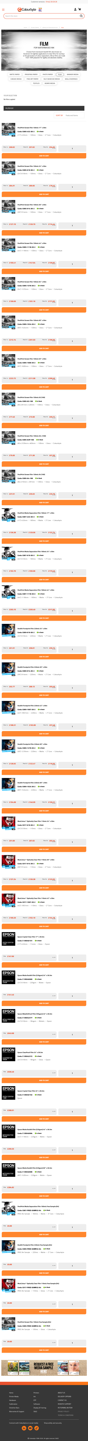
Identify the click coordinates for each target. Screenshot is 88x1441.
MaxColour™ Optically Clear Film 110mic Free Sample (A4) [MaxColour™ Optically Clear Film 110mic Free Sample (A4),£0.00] (38, 1283)
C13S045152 (27, 1095)
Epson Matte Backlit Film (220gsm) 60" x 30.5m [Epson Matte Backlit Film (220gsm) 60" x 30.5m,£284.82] (35, 1168)
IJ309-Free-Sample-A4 (31, 1249)
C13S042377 (27, 1018)
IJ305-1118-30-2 (29, 247)
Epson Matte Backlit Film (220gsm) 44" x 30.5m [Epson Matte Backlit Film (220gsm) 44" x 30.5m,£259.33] (35, 1129)
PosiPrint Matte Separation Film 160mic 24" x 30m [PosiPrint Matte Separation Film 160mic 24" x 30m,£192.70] (36, 551)
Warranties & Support (16, 1411)
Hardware (12, 1400)
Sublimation (13, 1404)
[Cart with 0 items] (79, 9)
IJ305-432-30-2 (28, 131)
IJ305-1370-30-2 (29, 285)
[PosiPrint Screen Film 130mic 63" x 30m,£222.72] (8, 361)
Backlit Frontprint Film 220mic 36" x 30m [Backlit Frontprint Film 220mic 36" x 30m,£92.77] (32, 667)
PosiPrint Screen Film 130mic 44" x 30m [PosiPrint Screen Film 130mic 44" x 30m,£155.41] (32, 243)
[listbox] (74, 115)
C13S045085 (27, 1172)
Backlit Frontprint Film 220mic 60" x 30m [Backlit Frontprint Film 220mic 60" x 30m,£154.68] (32, 783)
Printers (36, 1392)
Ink (35, 1396)
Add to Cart (44, 155)
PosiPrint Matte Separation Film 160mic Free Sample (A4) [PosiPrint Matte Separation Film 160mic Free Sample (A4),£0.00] (38, 1206)
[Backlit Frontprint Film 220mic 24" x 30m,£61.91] (8, 630)
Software (37, 1404)
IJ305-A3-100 (27, 401)
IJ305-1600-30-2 (29, 363)
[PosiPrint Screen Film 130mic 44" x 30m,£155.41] (8, 245)
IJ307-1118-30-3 (29, 594)
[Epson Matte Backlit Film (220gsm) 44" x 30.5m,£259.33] (8, 1131)
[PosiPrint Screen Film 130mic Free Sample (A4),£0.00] (8, 1324)
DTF (35, 1400)
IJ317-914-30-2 (28, 863)
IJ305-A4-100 (27, 478)
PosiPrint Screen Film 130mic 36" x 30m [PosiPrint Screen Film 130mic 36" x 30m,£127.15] (32, 205)
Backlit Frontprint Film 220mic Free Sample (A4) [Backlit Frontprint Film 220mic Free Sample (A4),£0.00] (35, 1245)
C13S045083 (27, 979)
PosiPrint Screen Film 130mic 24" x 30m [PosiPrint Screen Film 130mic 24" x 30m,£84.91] (32, 166)
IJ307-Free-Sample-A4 (31, 1210)
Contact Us (62, 1400)
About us (61, 1392)
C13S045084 (27, 1133)
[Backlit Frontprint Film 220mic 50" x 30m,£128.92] (8, 746)
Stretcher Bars (14, 1407)
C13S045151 (27, 940)
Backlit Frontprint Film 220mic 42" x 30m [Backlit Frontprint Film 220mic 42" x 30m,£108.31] (32, 706)
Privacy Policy (63, 1411)
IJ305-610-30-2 (28, 170)
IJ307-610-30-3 (28, 555)
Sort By (59, 115)
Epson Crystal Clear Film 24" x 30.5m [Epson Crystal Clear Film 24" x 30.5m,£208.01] (31, 1091)
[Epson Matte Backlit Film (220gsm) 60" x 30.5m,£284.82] (8, 1170)
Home (11, 1392)
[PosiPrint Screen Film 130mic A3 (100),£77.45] (8, 399)
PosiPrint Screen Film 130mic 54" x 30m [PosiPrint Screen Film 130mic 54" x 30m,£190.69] (32, 282)
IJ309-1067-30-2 (29, 709)
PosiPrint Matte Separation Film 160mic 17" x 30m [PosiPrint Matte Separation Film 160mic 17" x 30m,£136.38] (36, 513)
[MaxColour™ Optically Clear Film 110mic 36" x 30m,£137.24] (8, 862)
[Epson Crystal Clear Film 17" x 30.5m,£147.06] (8, 939)
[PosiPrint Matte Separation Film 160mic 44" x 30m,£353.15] (8, 592)
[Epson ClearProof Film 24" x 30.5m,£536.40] (8, 1054)
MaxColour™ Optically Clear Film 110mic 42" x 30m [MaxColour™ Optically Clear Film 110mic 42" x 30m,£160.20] (36, 898)
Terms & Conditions (65, 1415)
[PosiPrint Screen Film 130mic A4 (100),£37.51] (8, 476)
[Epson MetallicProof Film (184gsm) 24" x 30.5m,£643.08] (8, 1016)
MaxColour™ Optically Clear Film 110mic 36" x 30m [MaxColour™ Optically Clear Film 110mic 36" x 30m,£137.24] (36, 860)
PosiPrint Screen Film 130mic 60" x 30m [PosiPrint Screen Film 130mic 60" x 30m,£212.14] (32, 320)
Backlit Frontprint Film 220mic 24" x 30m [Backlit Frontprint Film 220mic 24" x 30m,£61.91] (32, 629)
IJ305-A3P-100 (28, 440)
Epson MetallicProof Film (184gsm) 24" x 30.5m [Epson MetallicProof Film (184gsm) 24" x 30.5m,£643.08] (35, 1014)
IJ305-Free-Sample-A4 (31, 1326)
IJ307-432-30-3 (28, 517)
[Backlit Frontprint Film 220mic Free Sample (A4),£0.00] (8, 1247)
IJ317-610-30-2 (28, 825)
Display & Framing (40, 1407)
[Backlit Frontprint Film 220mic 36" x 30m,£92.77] (8, 669)
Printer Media (14, 1396)
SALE (35, 1411)
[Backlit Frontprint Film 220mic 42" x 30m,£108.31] (8, 708)
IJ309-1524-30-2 (29, 786)
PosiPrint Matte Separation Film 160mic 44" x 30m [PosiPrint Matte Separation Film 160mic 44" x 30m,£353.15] (36, 590)
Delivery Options (64, 1396)
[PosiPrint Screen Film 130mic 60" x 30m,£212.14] (8, 322)
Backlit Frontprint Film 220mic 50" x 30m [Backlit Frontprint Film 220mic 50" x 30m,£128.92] (32, 744)
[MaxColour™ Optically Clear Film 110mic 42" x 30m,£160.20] (8, 900)
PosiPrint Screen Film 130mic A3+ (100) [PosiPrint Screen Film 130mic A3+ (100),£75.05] (32, 436)
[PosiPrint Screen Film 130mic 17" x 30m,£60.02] (8, 130)
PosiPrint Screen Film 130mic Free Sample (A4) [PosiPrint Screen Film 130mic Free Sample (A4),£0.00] (34, 1322)
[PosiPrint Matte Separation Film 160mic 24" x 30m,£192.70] (8, 553)
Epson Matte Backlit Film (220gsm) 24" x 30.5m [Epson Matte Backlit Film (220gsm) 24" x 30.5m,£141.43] (35, 975)
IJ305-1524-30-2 (29, 324)
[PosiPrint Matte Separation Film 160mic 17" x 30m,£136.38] (8, 515)
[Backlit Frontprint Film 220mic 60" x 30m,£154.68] (8, 785)
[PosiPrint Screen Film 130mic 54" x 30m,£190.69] (8, 284)
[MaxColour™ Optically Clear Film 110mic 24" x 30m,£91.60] (8, 823)
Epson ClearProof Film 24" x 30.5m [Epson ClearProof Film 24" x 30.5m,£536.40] (30, 1052)
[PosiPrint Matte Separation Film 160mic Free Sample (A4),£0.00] (8, 1208)
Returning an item (65, 1407)
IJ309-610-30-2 (28, 632)
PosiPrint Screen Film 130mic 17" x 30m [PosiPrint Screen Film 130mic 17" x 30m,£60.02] (32, 128)
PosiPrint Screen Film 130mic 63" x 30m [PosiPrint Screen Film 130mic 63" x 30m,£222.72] (32, 359)
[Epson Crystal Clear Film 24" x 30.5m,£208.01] (8, 1093)
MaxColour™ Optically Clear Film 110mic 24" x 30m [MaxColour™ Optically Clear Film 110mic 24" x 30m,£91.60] (36, 821)
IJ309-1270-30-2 (29, 748)
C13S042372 (27, 1056)
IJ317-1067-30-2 (29, 902)
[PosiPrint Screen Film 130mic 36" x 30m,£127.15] (8, 207)
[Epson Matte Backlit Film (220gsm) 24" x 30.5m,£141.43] (8, 977)
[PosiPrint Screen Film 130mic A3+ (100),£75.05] (8, 438)
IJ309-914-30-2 (28, 671)
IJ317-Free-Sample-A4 (31, 1287)
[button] (44, 108)
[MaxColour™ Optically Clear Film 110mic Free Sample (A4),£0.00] (8, 1285)
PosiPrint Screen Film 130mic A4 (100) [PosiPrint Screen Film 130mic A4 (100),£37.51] (31, 474)
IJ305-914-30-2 (28, 208)
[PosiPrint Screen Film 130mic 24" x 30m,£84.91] (8, 168)
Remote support (64, 1404)
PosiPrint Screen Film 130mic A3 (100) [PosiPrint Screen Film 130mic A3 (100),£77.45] (31, 397)
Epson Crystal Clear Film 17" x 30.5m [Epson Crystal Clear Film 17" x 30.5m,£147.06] (31, 937)
